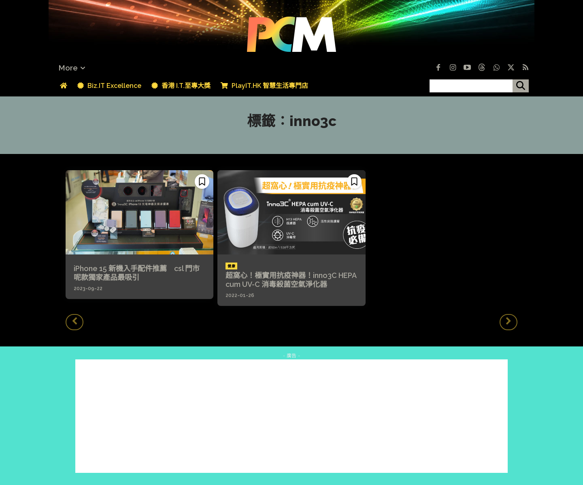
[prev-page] (74, 322)
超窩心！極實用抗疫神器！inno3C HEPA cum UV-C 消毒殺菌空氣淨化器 (291, 279)
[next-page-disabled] (508, 322)
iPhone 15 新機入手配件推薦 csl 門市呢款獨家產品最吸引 (137, 273)
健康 (231, 266)
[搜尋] (521, 85)
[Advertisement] (291, 416)
